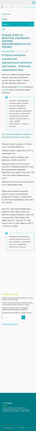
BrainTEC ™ (27, 428)
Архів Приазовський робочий (11, 409)
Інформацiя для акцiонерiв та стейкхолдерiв (16, 411)
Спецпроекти (22, 408)
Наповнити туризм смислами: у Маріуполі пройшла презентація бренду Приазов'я (15, 308)
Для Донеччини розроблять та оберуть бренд (17, 313)
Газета (15, 408)
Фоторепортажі (25, 409)
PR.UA (19, 87)
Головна (5, 408)
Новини (10, 408)
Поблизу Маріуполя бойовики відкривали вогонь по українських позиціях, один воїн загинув (17, 303)
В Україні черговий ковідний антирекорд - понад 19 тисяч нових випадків (17, 299)
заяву (6, 90)
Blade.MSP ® (16, 428)
